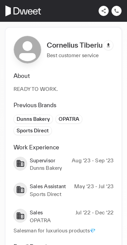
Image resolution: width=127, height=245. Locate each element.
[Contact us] (116, 11)
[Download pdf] (108, 45)
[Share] (104, 11)
